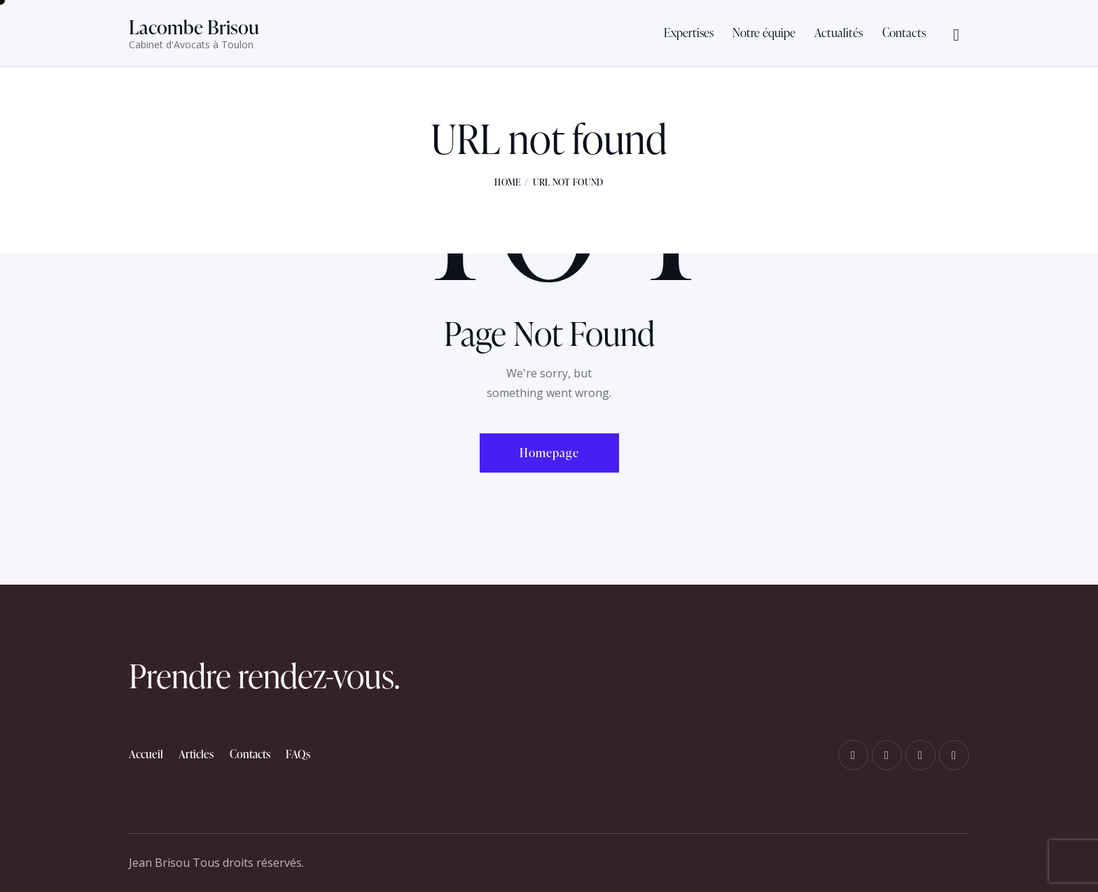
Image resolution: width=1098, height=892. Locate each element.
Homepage (549, 453)
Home (507, 182)
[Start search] (956, 35)
